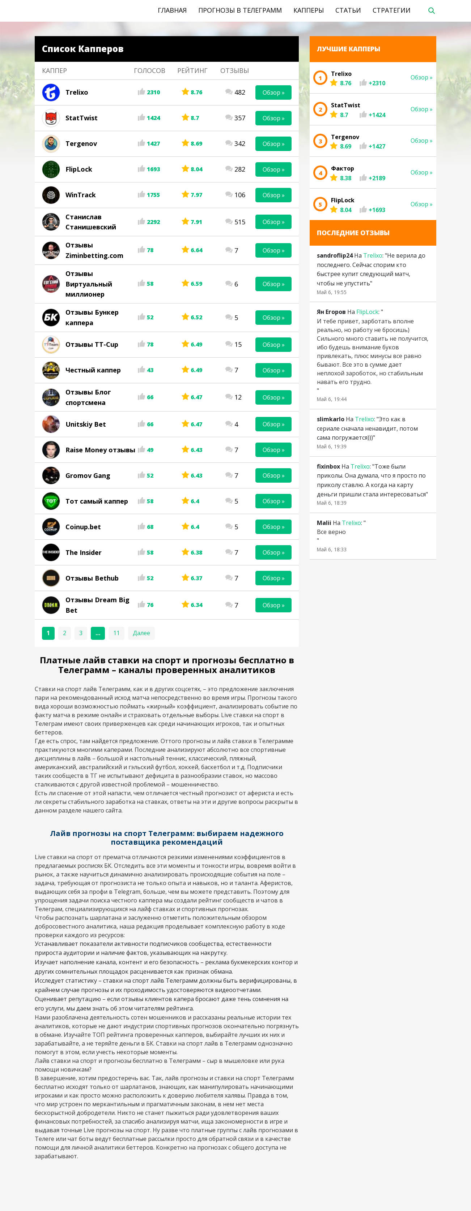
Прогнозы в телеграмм (240, 10)
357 (239, 117)
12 (238, 397)
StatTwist (81, 117)
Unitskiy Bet (85, 424)
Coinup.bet (83, 526)
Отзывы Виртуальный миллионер (88, 284)
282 (239, 169)
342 (239, 143)
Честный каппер (93, 370)
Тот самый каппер (96, 501)
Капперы (308, 10)
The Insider (83, 552)
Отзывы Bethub (92, 578)
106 (239, 194)
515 (239, 221)
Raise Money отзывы (100, 449)
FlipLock (78, 169)
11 (116, 633)
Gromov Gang (87, 475)
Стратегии (392, 10)
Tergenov (81, 143)
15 (238, 344)
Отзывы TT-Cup (91, 344)
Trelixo (76, 92)
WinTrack (80, 194)
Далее (141, 633)
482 (239, 92)
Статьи (348, 10)
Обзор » (274, 92)
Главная (172, 10)
